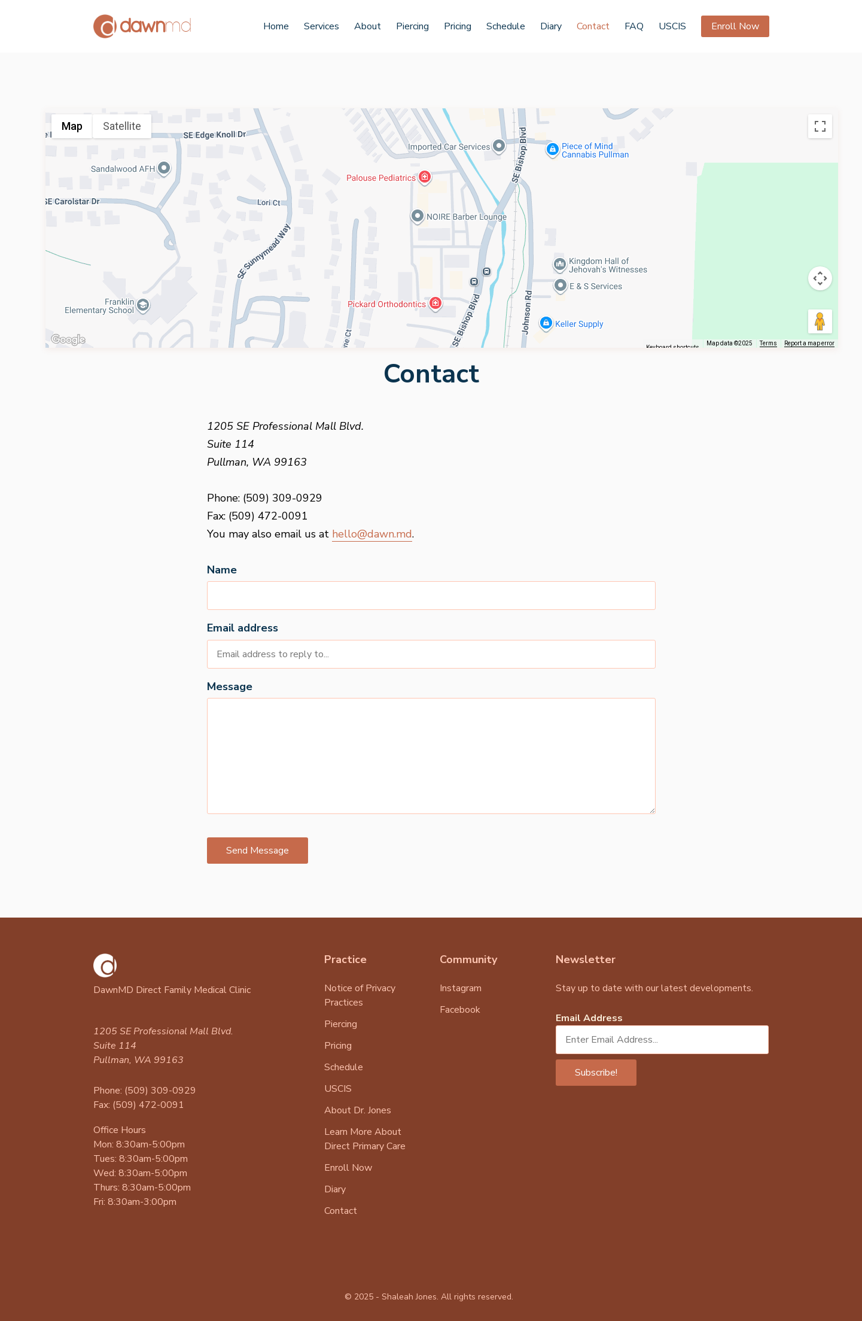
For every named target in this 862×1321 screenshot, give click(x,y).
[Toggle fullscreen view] (820, 126)
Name (222, 570)
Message (229, 686)
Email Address (589, 1018)
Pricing (457, 26)
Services (321, 26)
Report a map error (809, 343)
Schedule (505, 26)
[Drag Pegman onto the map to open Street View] (820, 321)
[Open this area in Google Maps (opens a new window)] (68, 340)
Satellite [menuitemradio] (122, 126)
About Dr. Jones (357, 1110)
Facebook (460, 1009)
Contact (593, 26)
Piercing (412, 26)
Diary (551, 26)
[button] (442, 217)
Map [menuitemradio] (72, 126)
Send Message (257, 850)
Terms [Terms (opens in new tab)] (768, 343)
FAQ (634, 26)
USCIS (672, 26)
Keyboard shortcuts (672, 347)
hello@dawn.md (372, 534)
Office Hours (119, 1130)
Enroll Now (735, 26)
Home (276, 26)
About (367, 26)
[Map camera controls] (820, 278)
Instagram (461, 988)
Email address (242, 628)
